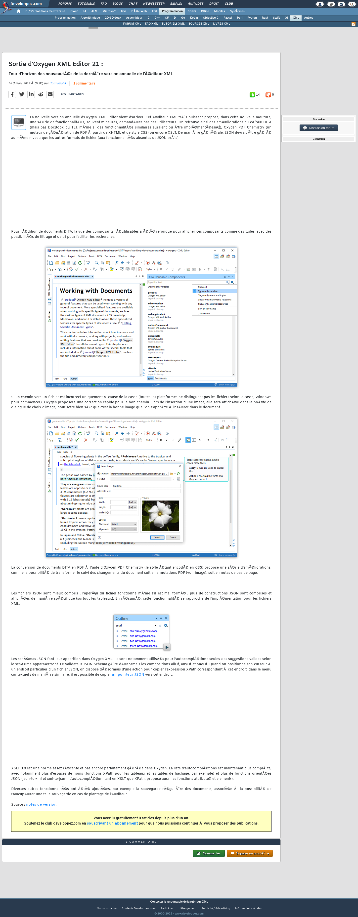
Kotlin (194, 18)
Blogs (117, 4)
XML (296, 18)
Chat (133, 4)
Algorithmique (90, 18)
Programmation (172, 11)
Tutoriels (86, 4)
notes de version (41, 807)
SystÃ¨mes (237, 11)
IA (84, 11)
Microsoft (109, 11)
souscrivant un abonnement (112, 826)
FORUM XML (132, 24)
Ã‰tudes (195, 4)
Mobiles (219, 11)
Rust (265, 18)
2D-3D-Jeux (113, 18)
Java (123, 11)
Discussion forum (318, 128)
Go (183, 18)
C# (167, 18)
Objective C (211, 18)
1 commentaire (84, 87)
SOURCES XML (198, 24)
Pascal (228, 18)
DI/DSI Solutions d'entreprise (45, 11)
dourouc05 (57, 86)
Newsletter (154, 4)
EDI (154, 11)
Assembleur (134, 18)
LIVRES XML (221, 24)
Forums (65, 4)
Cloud (74, 11)
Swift (276, 18)
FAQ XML (151, 24)
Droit (214, 4)
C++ (157, 18)
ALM (94, 11)
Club (228, 4)
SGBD (192, 11)
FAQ (103, 4)
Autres (308, 18)
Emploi (176, 4)
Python (252, 18)
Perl (239, 18)
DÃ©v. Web (139, 11)
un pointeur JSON (128, 677)
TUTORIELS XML (173, 24)
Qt (286, 18)
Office (205, 11)
